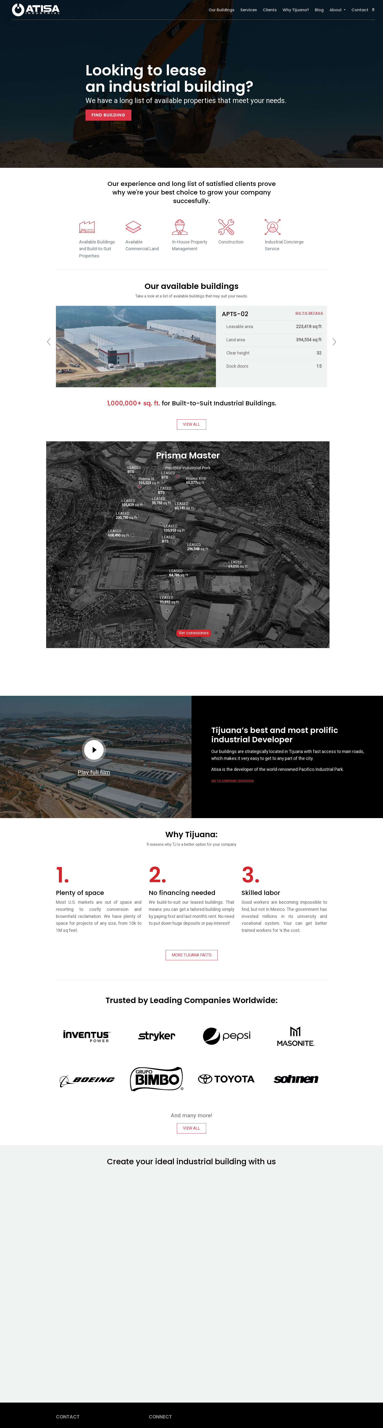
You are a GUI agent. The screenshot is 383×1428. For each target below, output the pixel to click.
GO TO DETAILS (309, 313)
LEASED (194, 543)
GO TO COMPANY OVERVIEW (232, 781)
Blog (319, 10)
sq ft (184, 508)
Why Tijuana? (296, 10)
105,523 (144, 483)
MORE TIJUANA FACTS (192, 955)
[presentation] (48, 341)
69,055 (233, 566)
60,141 (180, 508)
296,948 (193, 549)
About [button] (336, 10)
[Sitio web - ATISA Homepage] (190, 1278)
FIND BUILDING (108, 115)
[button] (373, 10)
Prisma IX (146, 477)
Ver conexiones (194, 633)
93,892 (165, 602)
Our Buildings (221, 10)
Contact (359, 10)
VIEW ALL (191, 424)
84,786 (174, 575)
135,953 (170, 530)
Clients (270, 10)
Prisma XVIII (196, 476)
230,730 (122, 517)
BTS (164, 477)
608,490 (114, 535)
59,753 (157, 503)
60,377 (191, 482)
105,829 (127, 505)
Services (248, 10)
